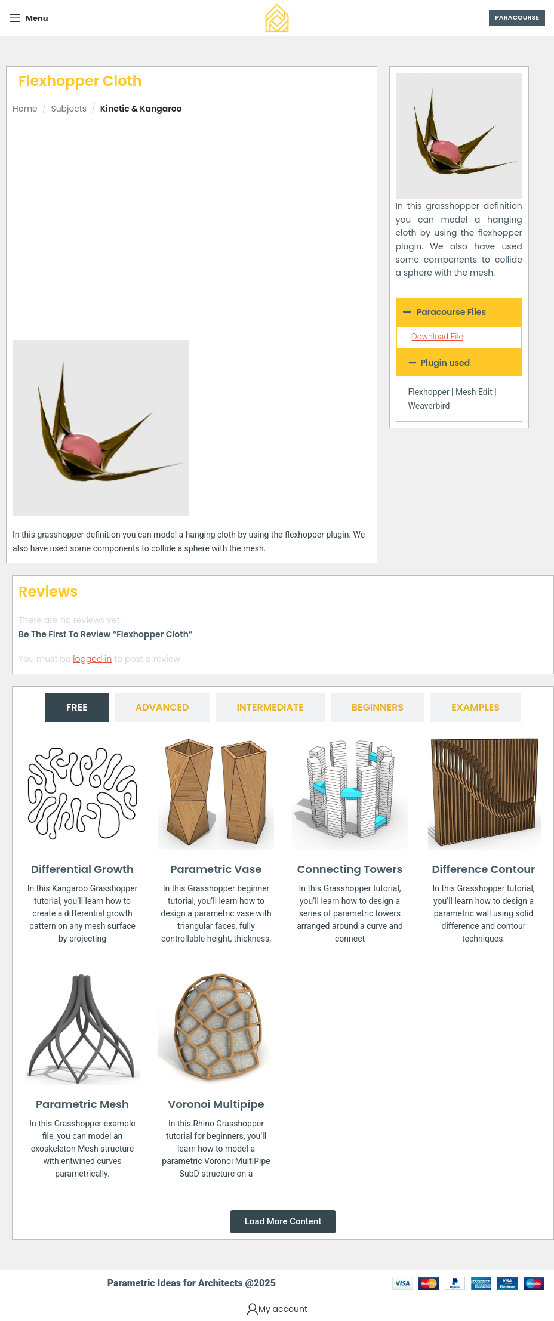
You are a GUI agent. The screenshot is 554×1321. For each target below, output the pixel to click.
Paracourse (517, 17)
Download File (437, 336)
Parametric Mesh (82, 1104)
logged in (92, 659)
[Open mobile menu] (28, 18)
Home (25, 109)
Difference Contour (483, 869)
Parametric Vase (216, 869)
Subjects (69, 109)
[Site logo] (277, 17)
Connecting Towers (350, 869)
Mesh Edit (474, 392)
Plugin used (445, 363)
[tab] (77, 707)
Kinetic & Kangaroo (141, 109)
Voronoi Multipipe (216, 1104)
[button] (459, 363)
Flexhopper (429, 392)
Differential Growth (82, 869)
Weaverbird (429, 406)
